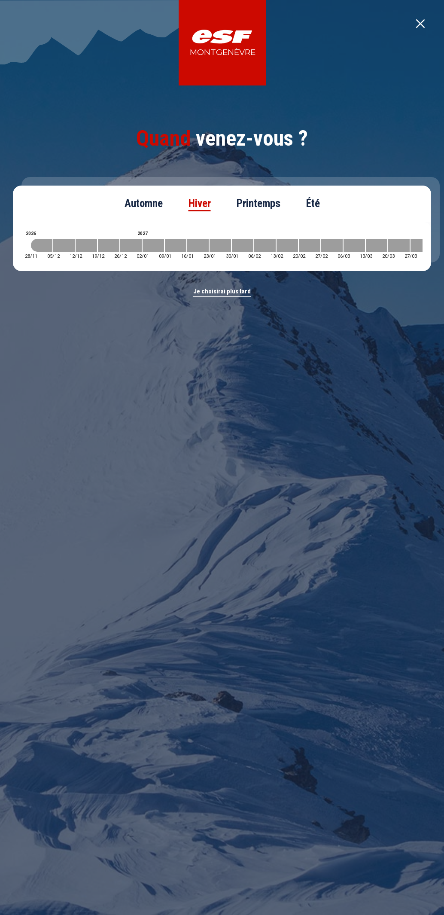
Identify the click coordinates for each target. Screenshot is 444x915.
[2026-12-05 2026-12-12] (64, 245)
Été (313, 203)
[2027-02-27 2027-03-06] (332, 245)
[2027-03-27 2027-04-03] (421, 245)
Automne (144, 203)
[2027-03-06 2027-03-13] (354, 245)
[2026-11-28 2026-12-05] (41, 245)
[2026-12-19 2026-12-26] (108, 245)
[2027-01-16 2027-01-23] (198, 245)
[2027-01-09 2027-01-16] (175, 245)
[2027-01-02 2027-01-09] (153, 245)
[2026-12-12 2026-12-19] (86, 245)
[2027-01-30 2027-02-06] (242, 245)
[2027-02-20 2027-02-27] (309, 245)
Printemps (258, 203)
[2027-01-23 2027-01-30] (220, 245)
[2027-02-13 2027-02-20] (287, 245)
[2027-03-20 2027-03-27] (399, 245)
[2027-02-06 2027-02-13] (265, 245)
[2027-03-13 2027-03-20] (376, 245)
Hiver (200, 203)
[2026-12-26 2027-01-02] (131, 245)
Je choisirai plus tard (222, 291)
